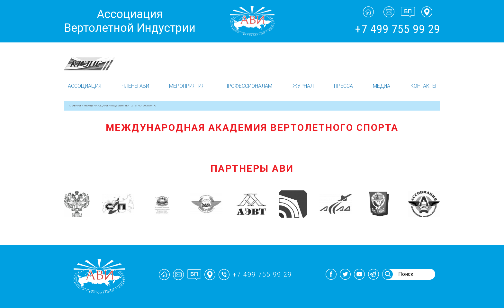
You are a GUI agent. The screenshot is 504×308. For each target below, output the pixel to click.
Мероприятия (186, 86)
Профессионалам (248, 86)
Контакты (423, 86)
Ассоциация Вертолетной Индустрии (129, 21)
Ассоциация (84, 86)
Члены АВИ (135, 86)
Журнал (303, 86)
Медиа (381, 86)
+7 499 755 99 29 (397, 29)
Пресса (343, 86)
